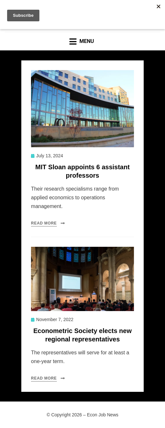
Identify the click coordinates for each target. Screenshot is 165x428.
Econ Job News (102, 414)
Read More (44, 223)
